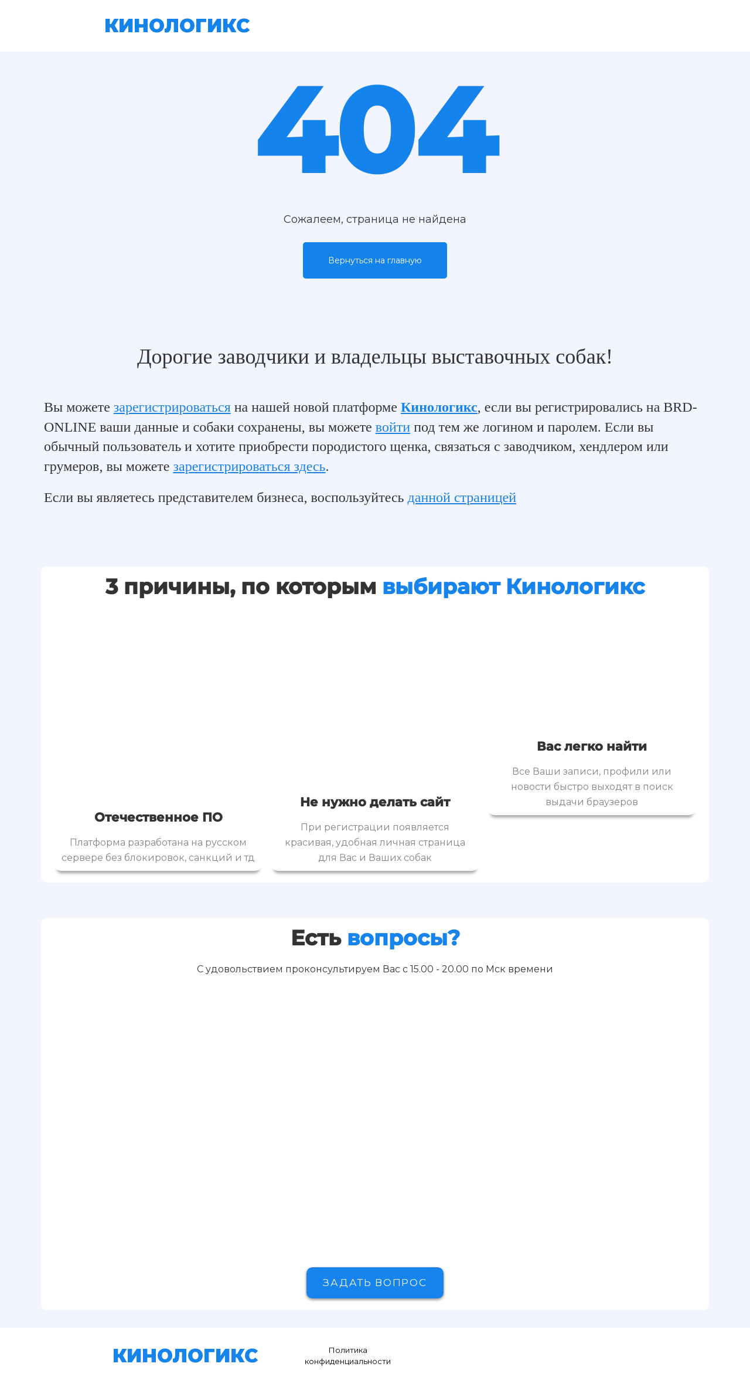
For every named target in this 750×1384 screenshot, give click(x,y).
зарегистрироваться (172, 407)
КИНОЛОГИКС (177, 25)
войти (393, 427)
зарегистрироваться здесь (249, 466)
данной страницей (462, 497)
